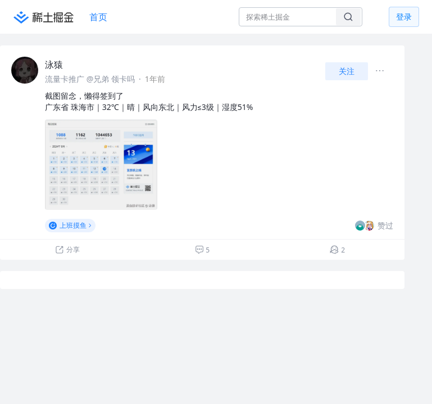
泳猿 (54, 64)
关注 (346, 71)
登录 (404, 16)
